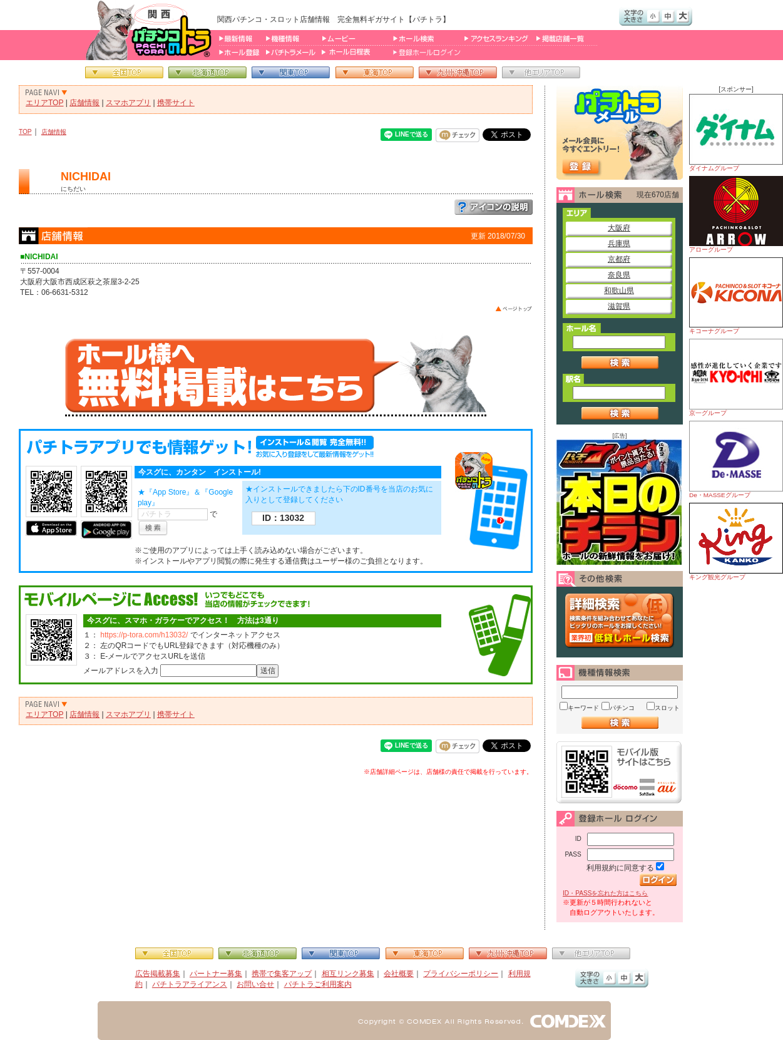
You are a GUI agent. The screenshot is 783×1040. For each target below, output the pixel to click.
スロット (667, 707)
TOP (25, 131)
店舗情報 (84, 102)
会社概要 (399, 973)
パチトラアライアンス (189, 984)
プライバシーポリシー (460, 973)
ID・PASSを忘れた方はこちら (605, 893)
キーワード (583, 707)
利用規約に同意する (620, 867)
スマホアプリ (128, 102)
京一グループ (736, 377)
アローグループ (736, 214)
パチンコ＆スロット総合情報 (151, 30)
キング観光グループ (736, 541)
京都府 (619, 259)
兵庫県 (619, 243)
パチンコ (622, 707)
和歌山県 (619, 290)
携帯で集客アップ (282, 973)
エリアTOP (44, 102)
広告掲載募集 (157, 973)
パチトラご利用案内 (318, 984)
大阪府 (619, 228)
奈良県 (619, 274)
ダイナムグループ (736, 133)
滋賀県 (619, 306)
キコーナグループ (736, 295)
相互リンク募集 (348, 973)
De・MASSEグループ (736, 459)
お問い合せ (255, 984)
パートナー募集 (216, 973)
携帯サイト (176, 102)
